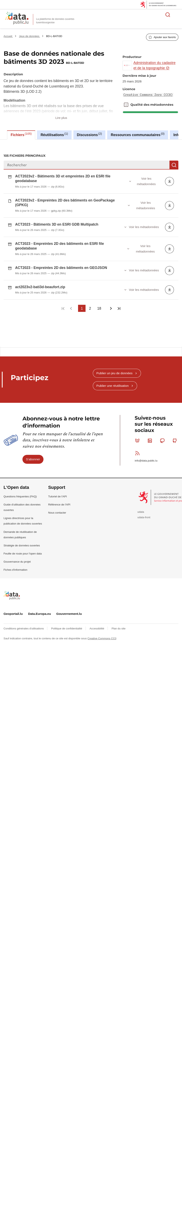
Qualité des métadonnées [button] (126, 104)
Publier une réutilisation (112, 368)
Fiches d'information (16, 552)
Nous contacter (57, 495)
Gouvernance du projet (17, 544)
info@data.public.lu (146, 443)
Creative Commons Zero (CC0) (148, 95)
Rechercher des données (167, 14)
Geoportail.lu (13, 596)
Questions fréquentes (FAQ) (20, 478)
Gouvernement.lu (69, 596)
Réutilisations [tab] (54, 134)
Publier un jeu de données (114, 355)
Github (175, 423)
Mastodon (163, 423)
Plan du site (119, 610)
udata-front (143, 499)
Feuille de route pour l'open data (23, 535)
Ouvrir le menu (176, 14)
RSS (138, 435)
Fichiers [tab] (21, 134)
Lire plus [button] (61, 117)
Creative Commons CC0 (102, 620)
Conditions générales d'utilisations (24, 610)
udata (140, 494)
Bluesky (138, 423)
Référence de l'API (59, 486)
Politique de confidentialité (67, 610)
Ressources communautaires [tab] (138, 134)
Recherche (173, 165)
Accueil (8, 36)
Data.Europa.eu (39, 596)
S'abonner (33, 441)
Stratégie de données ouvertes (22, 527)
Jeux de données (29, 36)
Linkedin (150, 423)
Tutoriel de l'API (57, 478)
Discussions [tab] (89, 134)
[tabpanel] (91, 234)
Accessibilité (97, 610)
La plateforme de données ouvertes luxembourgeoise (55, 21)
